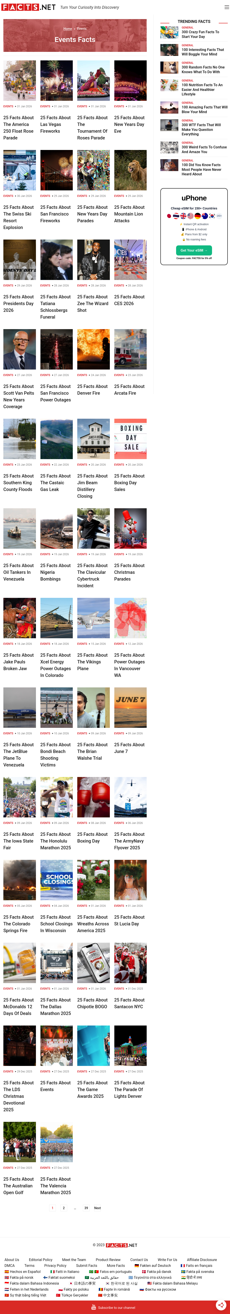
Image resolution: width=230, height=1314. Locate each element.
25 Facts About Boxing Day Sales (129, 482)
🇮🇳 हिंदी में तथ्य (191, 1277)
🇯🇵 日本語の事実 (82, 1283)
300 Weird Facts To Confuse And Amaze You (204, 149)
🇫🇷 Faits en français (196, 1265)
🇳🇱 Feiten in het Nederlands (26, 1289)
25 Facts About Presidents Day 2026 (18, 303)
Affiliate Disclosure (202, 1260)
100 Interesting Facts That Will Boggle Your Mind (203, 52)
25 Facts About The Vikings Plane (92, 661)
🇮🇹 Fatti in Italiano (64, 1272)
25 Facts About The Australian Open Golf (18, 1185)
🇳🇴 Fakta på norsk (18, 1277)
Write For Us (167, 1260)
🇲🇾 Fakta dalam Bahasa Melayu (172, 1283)
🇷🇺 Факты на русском (157, 1289)
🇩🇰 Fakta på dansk (156, 1272)
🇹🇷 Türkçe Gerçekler (72, 1295)
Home (68, 29)
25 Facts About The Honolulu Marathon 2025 (55, 841)
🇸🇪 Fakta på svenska (197, 1272)
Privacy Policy (55, 1265)
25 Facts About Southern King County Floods (18, 482)
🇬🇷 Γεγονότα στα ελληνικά (149, 1277)
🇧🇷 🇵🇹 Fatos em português (110, 1272)
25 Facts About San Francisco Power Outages (55, 393)
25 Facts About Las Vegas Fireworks (55, 124)
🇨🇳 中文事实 (108, 1295)
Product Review (108, 1260)
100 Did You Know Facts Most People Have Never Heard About (201, 169)
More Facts (116, 1265)
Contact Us (139, 1260)
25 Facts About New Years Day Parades (92, 214)
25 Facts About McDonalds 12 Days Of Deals (18, 1006)
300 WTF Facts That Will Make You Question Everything (201, 129)
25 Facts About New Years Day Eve (129, 124)
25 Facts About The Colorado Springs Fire (18, 923)
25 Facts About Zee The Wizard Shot (92, 303)
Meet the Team (74, 1260)
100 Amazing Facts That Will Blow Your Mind (205, 109)
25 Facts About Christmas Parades (129, 572)
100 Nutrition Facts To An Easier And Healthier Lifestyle (202, 90)
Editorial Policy (41, 1260)
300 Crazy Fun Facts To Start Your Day (200, 34)
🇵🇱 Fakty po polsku (73, 1289)
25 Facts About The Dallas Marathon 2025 (55, 1006)
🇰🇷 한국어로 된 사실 (121, 1283)
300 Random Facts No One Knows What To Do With (203, 69)
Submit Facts (86, 1265)
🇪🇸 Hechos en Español (22, 1272)
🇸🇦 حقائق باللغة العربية (102, 1277)
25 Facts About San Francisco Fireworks (55, 214)
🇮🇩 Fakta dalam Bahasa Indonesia (31, 1283)
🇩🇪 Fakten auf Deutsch (153, 1265)
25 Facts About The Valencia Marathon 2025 (55, 1185)
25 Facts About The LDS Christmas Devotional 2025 (18, 1096)
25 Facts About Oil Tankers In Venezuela (18, 572)
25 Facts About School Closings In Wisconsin (56, 923)
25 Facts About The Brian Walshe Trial (92, 751)
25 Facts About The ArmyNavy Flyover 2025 (129, 841)
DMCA (9, 1265)
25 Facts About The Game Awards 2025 (92, 1089)
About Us (11, 1260)
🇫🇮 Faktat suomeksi (59, 1277)
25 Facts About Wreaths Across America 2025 (93, 923)
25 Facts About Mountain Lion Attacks (129, 214)
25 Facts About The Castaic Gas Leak (55, 482)
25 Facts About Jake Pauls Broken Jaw (18, 661)
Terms (29, 1265)
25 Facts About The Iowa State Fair (18, 841)
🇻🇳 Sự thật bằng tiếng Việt (25, 1295)
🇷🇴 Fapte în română (114, 1289)
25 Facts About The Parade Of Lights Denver (129, 1089)
